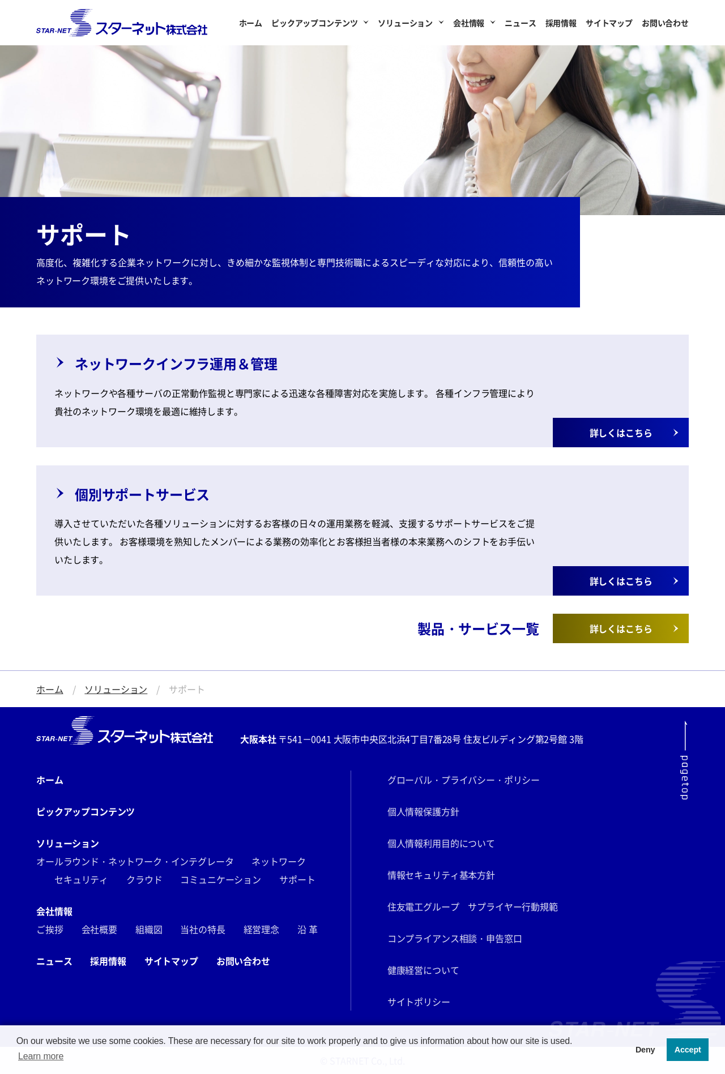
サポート (297, 879)
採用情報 (561, 22)
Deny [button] (645, 1049)
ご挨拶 (49, 929)
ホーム (251, 22)
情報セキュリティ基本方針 (441, 875)
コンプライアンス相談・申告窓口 (454, 938)
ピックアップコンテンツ (314, 22)
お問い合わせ (665, 22)
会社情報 (468, 22)
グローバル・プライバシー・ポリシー (463, 779)
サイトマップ (609, 22)
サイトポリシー (418, 1001)
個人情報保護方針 (423, 811)
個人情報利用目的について (441, 843)
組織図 (149, 929)
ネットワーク (278, 861)
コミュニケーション (220, 879)
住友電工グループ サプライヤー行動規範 (472, 906)
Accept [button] (688, 1049)
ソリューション (405, 22)
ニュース (520, 22)
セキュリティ (81, 879)
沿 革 (307, 929)
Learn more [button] (40, 1056)
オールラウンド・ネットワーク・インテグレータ (134, 861)
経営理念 (261, 929)
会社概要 (99, 929)
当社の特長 (202, 929)
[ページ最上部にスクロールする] (684, 760)
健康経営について (423, 970)
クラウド (144, 879)
